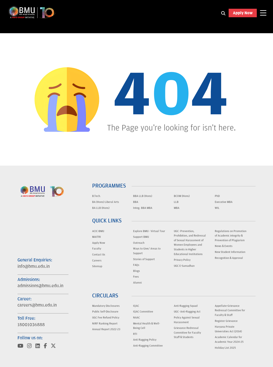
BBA (135, 202)
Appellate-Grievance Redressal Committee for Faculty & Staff (230, 310)
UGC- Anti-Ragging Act (187, 311)
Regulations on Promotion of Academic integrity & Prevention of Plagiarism (230, 235)
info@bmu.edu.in (33, 266)
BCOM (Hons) (182, 196)
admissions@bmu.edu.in (40, 285)
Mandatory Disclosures (106, 306)
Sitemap (97, 266)
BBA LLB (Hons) (142, 196)
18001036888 (31, 324)
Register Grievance (226, 321)
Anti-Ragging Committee (148, 345)
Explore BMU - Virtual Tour (149, 231)
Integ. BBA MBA (142, 208)
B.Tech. (96, 196)
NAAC (136, 317)
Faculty (96, 248)
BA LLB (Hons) (100, 208)
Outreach (138, 243)
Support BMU (141, 237)
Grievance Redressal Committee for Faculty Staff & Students (187, 332)
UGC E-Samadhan (184, 266)
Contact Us (98, 254)
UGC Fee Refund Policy (105, 317)
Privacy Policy (182, 260)
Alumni (137, 282)
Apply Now (243, 13)
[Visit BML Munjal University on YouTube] (20, 346)
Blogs (136, 271)
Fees (136, 276)
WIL (217, 208)
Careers (97, 260)
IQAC (136, 306)
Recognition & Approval (229, 258)
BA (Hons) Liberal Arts (105, 202)
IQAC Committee (143, 311)
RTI (135, 334)
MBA (176, 208)
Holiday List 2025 (225, 348)
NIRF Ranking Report (105, 323)
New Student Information (230, 252)
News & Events (223, 246)
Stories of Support (144, 259)
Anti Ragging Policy (144, 339)
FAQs (136, 265)
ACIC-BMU (98, 231)
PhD (217, 196)
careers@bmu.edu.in (37, 305)
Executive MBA (223, 202)
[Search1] (223, 13)
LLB (176, 202)
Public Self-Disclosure (105, 311)
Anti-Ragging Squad (185, 306)
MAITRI (96, 237)
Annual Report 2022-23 (106, 329)
